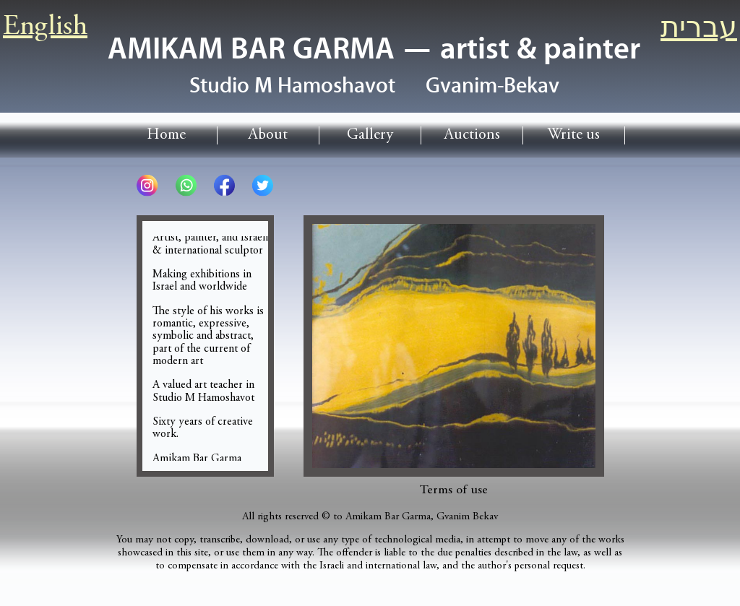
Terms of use (454, 490)
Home (166, 135)
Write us (574, 135)
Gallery (370, 135)
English (45, 27)
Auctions (472, 135)
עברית (699, 30)
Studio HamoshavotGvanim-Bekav (374, 86)
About (268, 135)
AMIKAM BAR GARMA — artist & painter (374, 49)
